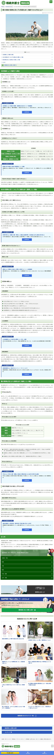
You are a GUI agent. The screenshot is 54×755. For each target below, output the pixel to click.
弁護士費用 (28, 753)
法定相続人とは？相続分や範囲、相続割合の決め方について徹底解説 (17, 105)
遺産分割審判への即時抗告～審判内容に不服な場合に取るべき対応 (17, 523)
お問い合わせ (32, 739)
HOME (3, 739)
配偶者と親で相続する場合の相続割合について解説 (14, 166)
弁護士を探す (10, 752)
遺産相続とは (44, 753)
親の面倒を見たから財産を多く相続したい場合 (11, 59)
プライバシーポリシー (20, 739)
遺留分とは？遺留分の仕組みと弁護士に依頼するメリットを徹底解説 (17, 269)
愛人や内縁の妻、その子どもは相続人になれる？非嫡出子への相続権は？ (13, 707)
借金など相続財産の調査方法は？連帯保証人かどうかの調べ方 (39, 662)
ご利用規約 (27, 739)
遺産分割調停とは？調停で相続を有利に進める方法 (13, 638)
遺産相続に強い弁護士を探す (25, 610)
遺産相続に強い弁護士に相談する (9, 65)
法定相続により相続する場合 (8, 54)
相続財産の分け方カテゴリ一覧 (25, 715)
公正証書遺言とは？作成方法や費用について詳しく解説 (14, 339)
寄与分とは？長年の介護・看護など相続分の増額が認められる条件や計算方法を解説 (21, 474)
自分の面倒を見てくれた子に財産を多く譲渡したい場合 (13, 57)
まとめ (4, 62)
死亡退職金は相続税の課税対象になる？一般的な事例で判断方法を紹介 (39, 684)
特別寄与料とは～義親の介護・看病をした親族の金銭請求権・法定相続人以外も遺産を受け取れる (23, 234)
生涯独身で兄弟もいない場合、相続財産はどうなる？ (39, 640)
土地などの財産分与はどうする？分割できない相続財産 (13, 685)
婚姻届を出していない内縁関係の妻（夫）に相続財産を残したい (13, 662)
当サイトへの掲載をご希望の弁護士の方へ (43, 739)
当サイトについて (8, 739)
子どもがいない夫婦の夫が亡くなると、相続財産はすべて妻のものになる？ (39, 707)
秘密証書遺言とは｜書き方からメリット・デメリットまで (15, 368)
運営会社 (13, 739)
